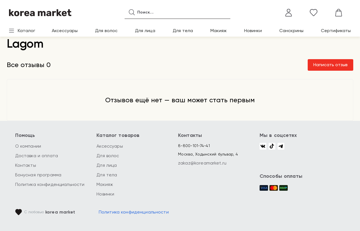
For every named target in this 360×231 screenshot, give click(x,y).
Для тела (183, 30)
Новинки (253, 30)
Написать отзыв (330, 64)
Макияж (218, 30)
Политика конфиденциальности (50, 184)
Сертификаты (336, 30)
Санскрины (291, 30)
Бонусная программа (38, 174)
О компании (28, 146)
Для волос (106, 30)
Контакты (25, 165)
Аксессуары (65, 30)
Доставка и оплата (36, 155)
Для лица (145, 30)
